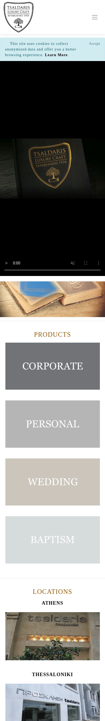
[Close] (94, 43)
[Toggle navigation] (95, 17)
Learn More (56, 55)
